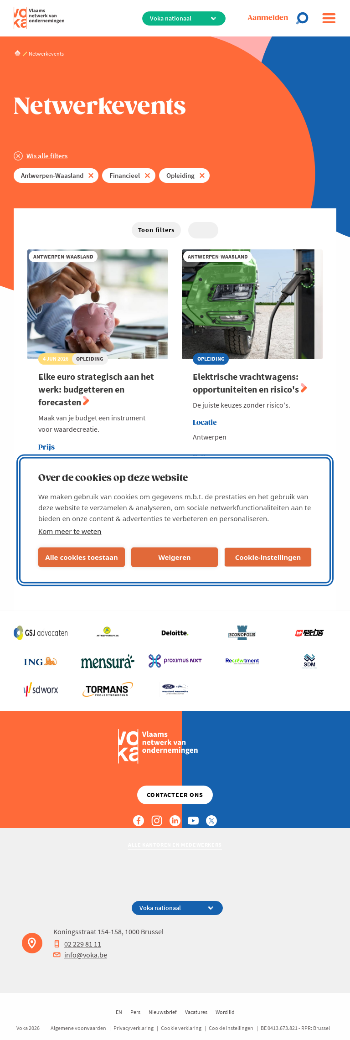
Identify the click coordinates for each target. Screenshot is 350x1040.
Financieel (124, 175)
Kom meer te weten (70, 530)
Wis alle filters (46, 155)
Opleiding (180, 175)
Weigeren (174, 557)
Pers (135, 1012)
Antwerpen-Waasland (52, 175)
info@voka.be (80, 954)
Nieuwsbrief (163, 1012)
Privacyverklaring (133, 1027)
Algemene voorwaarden (78, 1027)
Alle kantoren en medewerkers (175, 844)
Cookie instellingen (231, 1027)
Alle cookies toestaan (81, 557)
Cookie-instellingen (268, 557)
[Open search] (304, 18)
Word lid (225, 1012)
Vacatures (196, 1012)
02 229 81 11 (77, 943)
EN (119, 1012)
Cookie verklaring (181, 1027)
